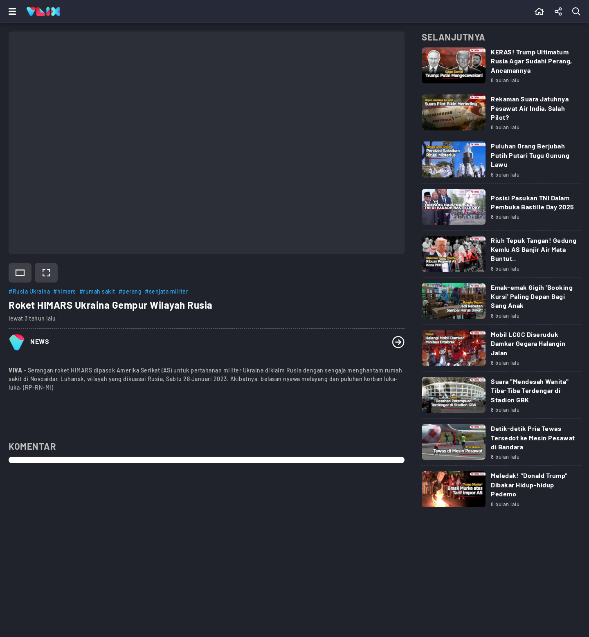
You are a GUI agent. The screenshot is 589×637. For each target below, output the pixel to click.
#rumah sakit (97, 291)
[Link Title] (501, 68)
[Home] (43, 11)
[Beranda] (539, 11)
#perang (130, 291)
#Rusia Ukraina (29, 291)
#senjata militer (166, 291)
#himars (64, 291)
